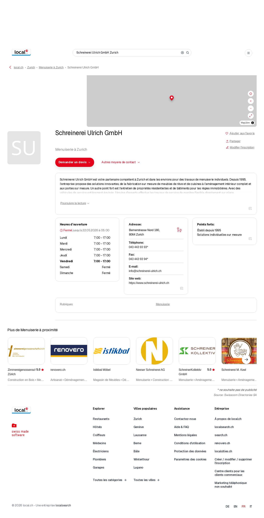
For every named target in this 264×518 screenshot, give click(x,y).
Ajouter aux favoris (242, 133)
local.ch (18, 67)
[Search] (187, 52)
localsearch (63, 505)
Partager (233, 141)
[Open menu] (248, 53)
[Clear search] (182, 52)
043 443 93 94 (138, 259)
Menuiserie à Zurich (51, 67)
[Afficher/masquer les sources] (252, 123)
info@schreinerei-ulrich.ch (145, 271)
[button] (132, 98)
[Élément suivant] (246, 359)
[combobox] (74, 162)
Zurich (31, 67)
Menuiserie (163, 304)
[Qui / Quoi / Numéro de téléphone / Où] (127, 53)
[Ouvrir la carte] (179, 230)
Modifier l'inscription (240, 147)
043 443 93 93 (138, 247)
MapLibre (245, 122)
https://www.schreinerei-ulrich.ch (149, 282)
